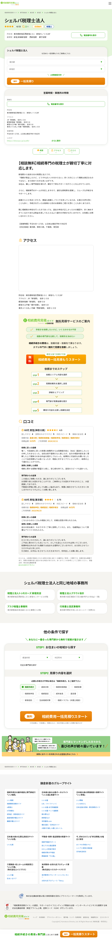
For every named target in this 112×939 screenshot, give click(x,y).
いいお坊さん (81, 804)
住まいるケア (12, 878)
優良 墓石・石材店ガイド (51, 825)
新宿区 (39, 12)
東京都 (32, 12)
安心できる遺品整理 (49, 845)
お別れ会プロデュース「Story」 (53, 881)
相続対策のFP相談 (48, 852)
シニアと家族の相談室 (84, 848)
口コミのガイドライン (27, 565)
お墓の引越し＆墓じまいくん (52, 828)
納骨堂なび (46, 818)
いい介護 (10, 875)
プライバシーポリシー (54, 917)
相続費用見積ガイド (11, 12)
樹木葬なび (46, 814)
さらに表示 (56, 141)
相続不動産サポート (49, 842)
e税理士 (10, 807)
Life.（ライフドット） (49, 804)
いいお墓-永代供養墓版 (50, 807)
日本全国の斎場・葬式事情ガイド (88, 807)
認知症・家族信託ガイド (16, 814)
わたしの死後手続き (49, 849)
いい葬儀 (79, 800)
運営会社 (86, 917)
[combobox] (56, 62)
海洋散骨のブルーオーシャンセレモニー (55, 876)
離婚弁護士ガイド (13, 821)
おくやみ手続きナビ (83, 845)
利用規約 (42, 917)
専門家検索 (23, 12)
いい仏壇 (10, 845)
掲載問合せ (94, 917)
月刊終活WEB (81, 852)
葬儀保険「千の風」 (49, 856)
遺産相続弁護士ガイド (15, 818)
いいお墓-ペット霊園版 (50, 811)
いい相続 (10, 800)
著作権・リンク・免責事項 (72, 917)
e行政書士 (10, 811)
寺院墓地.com (47, 821)
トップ (35, 917)
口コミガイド (104, 917)
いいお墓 (45, 800)
